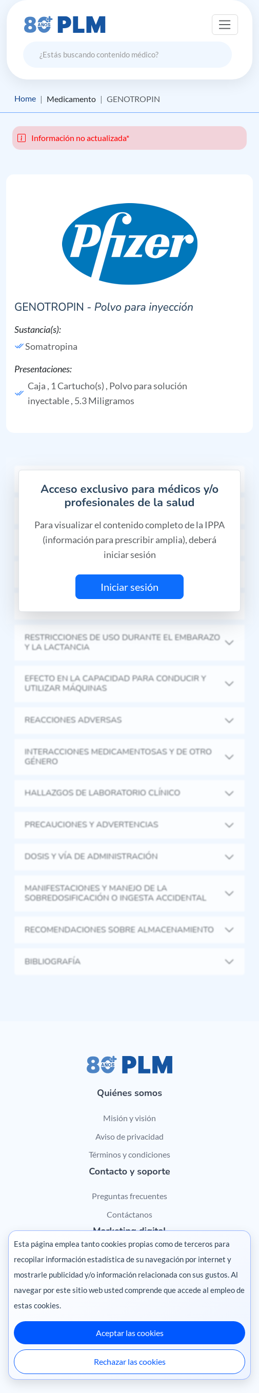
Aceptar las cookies (130, 1333)
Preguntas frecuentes (129, 1196)
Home (25, 99)
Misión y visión (129, 1118)
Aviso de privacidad (129, 1136)
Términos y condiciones (129, 1154)
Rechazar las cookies (130, 1361)
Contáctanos (129, 1214)
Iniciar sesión (129, 587)
